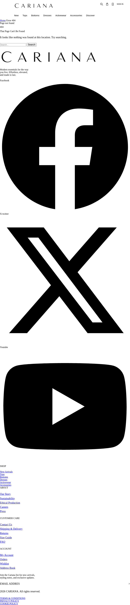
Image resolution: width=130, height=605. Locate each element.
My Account (6, 555)
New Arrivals (6, 471)
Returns (4, 533)
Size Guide (6, 537)
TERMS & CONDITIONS (12, 598)
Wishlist (4, 563)
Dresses (47, 15)
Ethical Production (10, 502)
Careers (4, 507)
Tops (25, 15)
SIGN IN (120, 4)
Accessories (76, 15)
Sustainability (7, 498)
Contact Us (6, 524)
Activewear (60, 15)
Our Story (5, 494)
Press (3, 511)
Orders (3, 559)
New (16, 15)
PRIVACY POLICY (9, 601)
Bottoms (35, 15)
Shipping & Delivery (11, 528)
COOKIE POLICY (9, 603)
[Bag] (107, 4)
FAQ (2, 541)
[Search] (101, 4)
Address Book (7, 567)
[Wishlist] (112, 4)
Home (3, 20)
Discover (90, 15)
